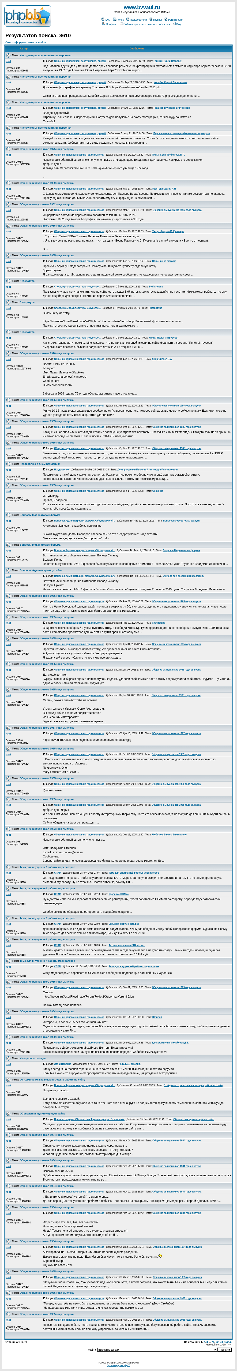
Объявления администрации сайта (42, 1113)
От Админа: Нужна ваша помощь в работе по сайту (52, 1079)
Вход (177, 24)
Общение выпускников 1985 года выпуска (47, 225)
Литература (27, 280)
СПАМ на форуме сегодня (124, 924)
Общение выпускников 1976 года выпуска (47, 353)
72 (217, 1342)
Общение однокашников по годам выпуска (79, 154)
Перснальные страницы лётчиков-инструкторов (181, 133)
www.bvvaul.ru (142, 7)
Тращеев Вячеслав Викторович (171, 108)
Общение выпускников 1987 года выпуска (47, 727)
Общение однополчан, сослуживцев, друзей (80, 61)
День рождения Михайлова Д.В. (170, 1042)
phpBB (112, 1362)
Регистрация (174, 19)
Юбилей (157, 1017)
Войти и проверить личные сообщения (145, 24)
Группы (156, 19)
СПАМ (57, 873)
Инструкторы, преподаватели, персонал (45, 55)
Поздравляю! (62, 469)
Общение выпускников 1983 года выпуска (47, 828)
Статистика (158, 623)
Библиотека (156, 286)
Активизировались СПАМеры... (127, 945)
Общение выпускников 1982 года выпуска (47, 204)
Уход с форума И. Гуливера (168, 231)
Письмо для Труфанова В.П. (168, 154)
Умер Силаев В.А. (162, 359)
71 (212, 1342)
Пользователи (136, 19)
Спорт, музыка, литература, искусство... (77, 286)
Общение (157, 491)
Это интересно (62, 1064)
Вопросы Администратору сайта (41, 570)
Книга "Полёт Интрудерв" (164, 337)
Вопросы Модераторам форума (40, 515)
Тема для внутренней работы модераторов (47, 867)
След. (228, 1342)
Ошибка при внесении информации (183, 576)
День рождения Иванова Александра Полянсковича (148, 469)
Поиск (118, 19)
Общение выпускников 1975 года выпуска (47, 149)
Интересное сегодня (33, 1058)
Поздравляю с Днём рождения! (40, 463)
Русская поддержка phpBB (118, 1365)
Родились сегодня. (130, 1064)
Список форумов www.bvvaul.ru (25, 42)
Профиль (109, 24)
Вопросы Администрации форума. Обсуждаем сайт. (84, 520)
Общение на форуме (164, 261)
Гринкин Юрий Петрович (168, 61)
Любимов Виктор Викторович (169, 834)
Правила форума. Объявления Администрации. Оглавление (89, 1119)
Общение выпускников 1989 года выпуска (47, 183)
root (8, 61)
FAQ (106, 19)
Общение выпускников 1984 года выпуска (47, 1011)
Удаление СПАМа (118, 894)
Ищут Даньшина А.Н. (164, 188)
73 (221, 1342)
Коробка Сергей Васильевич (170, 82)
